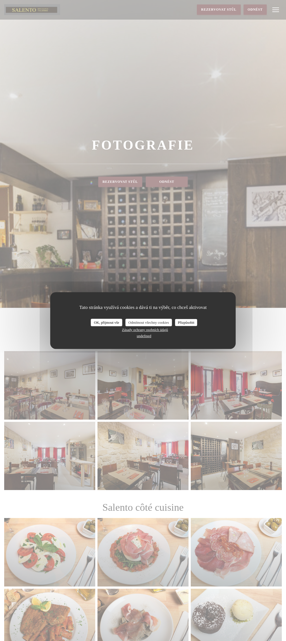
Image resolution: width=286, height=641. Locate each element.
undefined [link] (144, 336)
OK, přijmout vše (106, 322)
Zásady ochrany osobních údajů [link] (145, 330)
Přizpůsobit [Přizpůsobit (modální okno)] (186, 322)
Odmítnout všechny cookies (148, 322)
